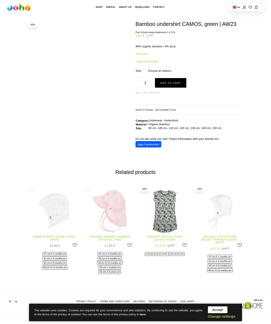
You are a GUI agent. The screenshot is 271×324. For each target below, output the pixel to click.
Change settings (221, 316)
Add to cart (170, 82)
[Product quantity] (145, 83)
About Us (125, 7)
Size (138, 70)
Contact (159, 7)
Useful (111, 7)
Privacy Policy (86, 301)
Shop (99, 7)
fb (10, 301)
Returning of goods (163, 301)
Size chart (142, 53)
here (143, 314)
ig (16, 301)
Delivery (139, 301)
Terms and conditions (115, 301)
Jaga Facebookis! (148, 144)
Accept (217, 309)
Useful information (147, 61)
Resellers (142, 7)
